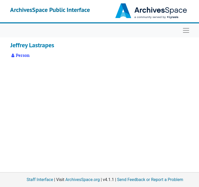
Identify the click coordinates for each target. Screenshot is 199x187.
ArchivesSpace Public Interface (50, 10)
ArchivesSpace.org (82, 179)
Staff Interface (40, 179)
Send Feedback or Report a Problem (150, 179)
